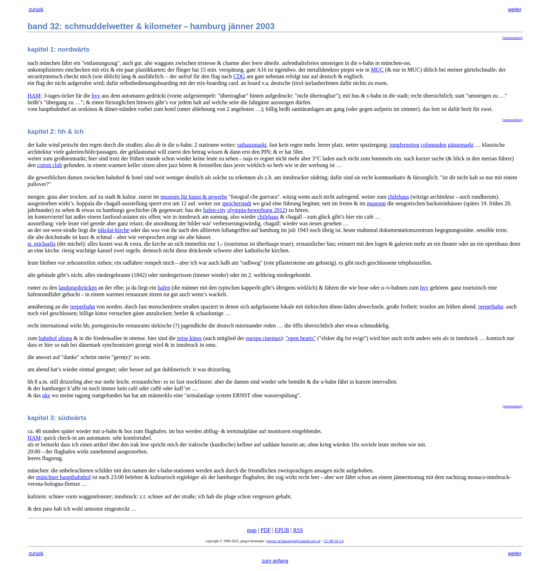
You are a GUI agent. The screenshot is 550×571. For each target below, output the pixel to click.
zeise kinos (189, 338)
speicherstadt (236, 203)
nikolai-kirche (113, 230)
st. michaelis (41, 244)
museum (376, 203)
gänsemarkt (461, 145)
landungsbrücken (78, 288)
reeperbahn (82, 307)
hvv (96, 96)
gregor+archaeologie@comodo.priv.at (293, 541)
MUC (377, 70)
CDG (239, 76)
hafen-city (214, 210)
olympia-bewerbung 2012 (256, 210)
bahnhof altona (55, 338)
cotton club (49, 165)
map (252, 530)
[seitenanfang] (512, 38)
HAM (33, 96)
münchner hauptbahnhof (63, 477)
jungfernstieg (404, 145)
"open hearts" (301, 338)
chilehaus (398, 197)
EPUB (282, 530)
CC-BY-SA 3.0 (334, 541)
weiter (514, 9)
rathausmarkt (252, 145)
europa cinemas (263, 338)
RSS (298, 530)
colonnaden (434, 145)
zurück (35, 9)
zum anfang (275, 561)
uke (46, 395)
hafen (163, 288)
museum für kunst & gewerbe (194, 197)
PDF (266, 530)
